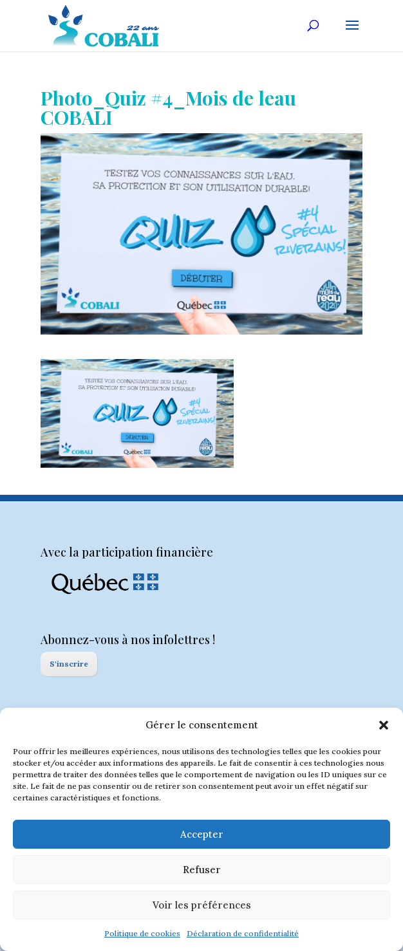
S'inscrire (69, 664)
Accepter (201, 834)
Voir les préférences (202, 905)
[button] (383, 725)
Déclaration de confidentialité (243, 933)
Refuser (202, 869)
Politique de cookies (142, 933)
